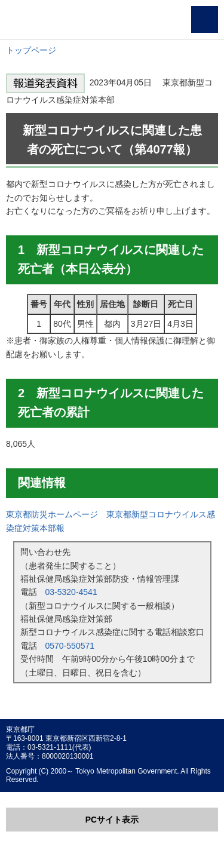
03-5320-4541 (71, 592)
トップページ (31, 50)
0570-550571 (70, 646)
